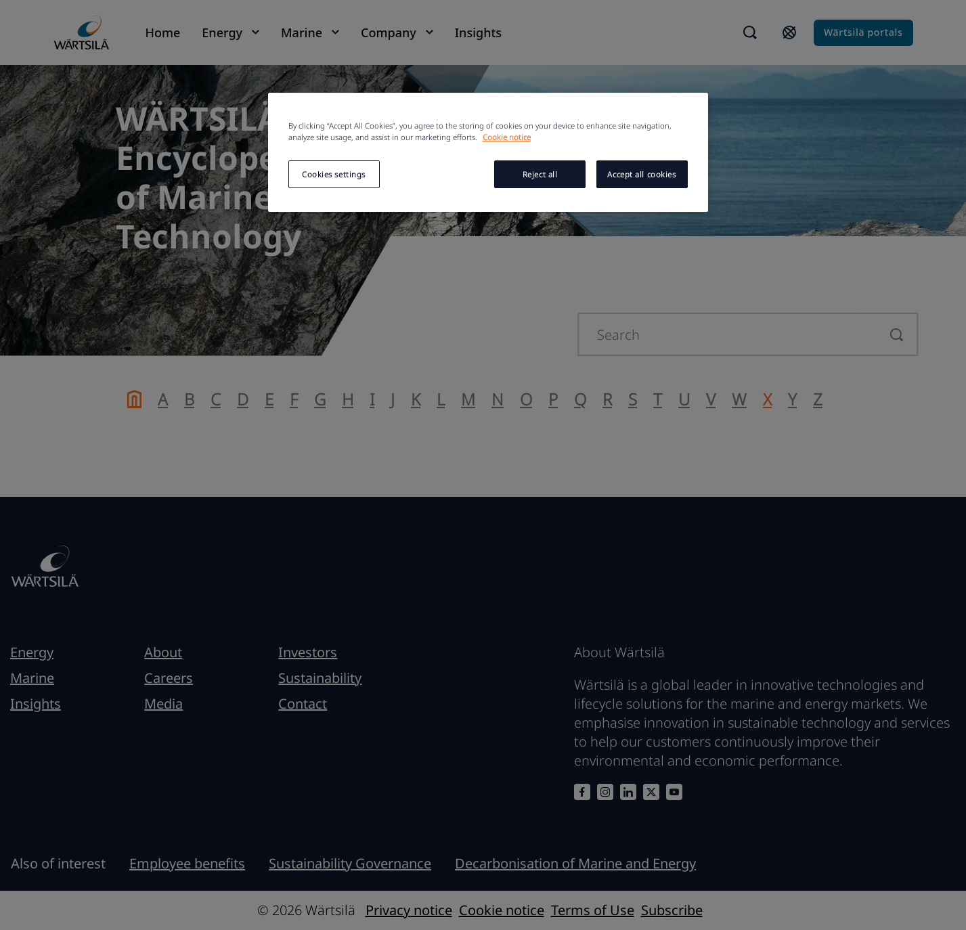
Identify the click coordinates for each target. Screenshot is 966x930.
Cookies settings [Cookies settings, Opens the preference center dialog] (334, 174)
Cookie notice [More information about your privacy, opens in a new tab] (507, 137)
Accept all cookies (641, 174)
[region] (488, 152)
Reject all (540, 174)
